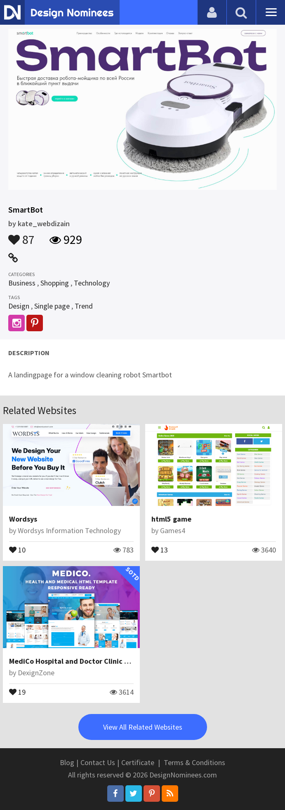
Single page (52, 306)
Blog (67, 762)
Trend (84, 306)
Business (21, 283)
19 (17, 691)
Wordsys (23, 519)
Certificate (137, 762)
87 (21, 236)
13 (159, 549)
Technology (92, 283)
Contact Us (97, 762)
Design (18, 306)
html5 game (171, 519)
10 (17, 549)
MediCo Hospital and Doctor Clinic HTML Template (93, 661)
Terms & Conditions (194, 762)
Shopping (54, 283)
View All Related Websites (142, 727)
